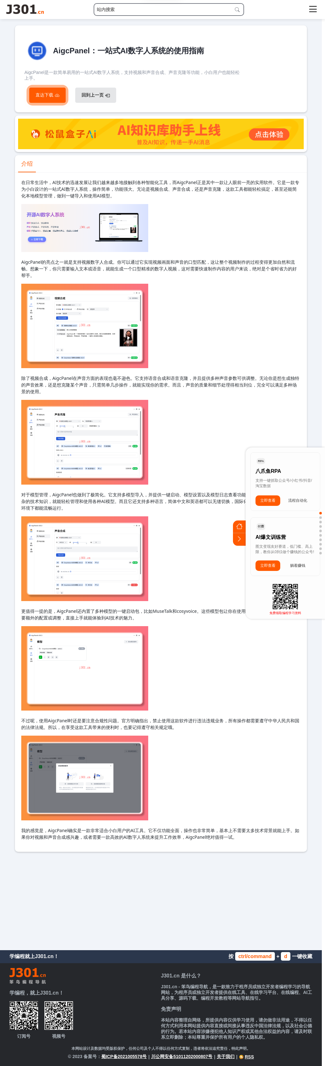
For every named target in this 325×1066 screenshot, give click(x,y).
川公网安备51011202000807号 (181, 1056)
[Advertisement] (161, 899)
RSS (246, 1056)
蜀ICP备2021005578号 (124, 1056)
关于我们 (226, 1056)
